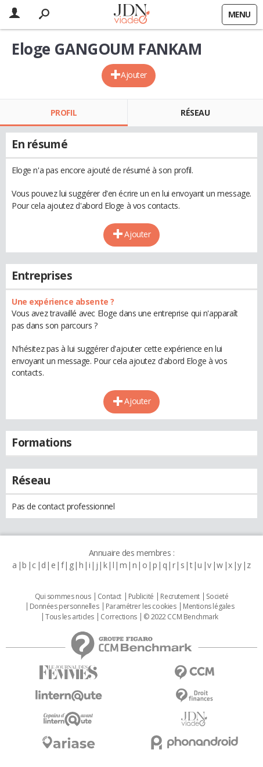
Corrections (118, 617)
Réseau (195, 112)
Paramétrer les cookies (141, 606)
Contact (109, 597)
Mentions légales (208, 606)
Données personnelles (64, 606)
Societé (217, 597)
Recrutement (179, 597)
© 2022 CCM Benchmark (180, 617)
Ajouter (134, 74)
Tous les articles (69, 617)
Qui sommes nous (63, 597)
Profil (64, 112)
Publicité (141, 597)
